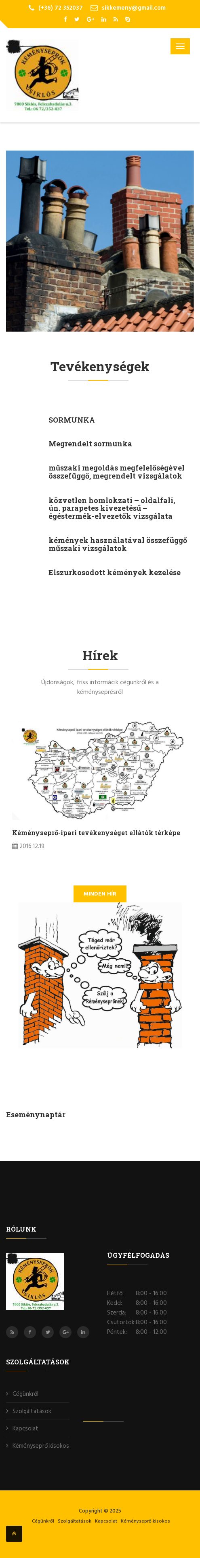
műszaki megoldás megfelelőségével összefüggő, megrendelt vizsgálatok (116, 472)
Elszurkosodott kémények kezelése (114, 572)
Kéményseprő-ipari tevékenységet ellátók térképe (96, 832)
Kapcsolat (25, 1429)
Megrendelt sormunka (90, 443)
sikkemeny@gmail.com (134, 8)
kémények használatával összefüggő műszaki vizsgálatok (117, 544)
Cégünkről (25, 1394)
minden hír (100, 894)
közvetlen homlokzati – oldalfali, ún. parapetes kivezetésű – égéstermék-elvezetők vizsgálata (111, 508)
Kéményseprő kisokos (41, 1446)
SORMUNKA (71, 420)
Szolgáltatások (32, 1411)
